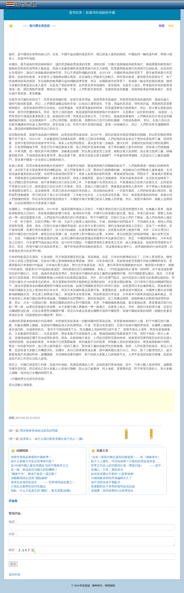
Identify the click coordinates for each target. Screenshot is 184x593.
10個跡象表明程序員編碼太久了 (111, 478)
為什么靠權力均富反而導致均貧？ (33, 461)
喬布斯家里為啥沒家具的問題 (39, 430)
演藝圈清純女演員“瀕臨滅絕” (29, 478)
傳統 (171, 25)
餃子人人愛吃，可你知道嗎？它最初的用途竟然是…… (126, 461)
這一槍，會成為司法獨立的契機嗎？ (34, 469)
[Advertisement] (75, 40)
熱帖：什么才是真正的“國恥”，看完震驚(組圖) (41, 490)
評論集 (13, 500)
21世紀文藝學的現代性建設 (28, 486)
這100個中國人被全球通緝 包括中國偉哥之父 (39, 465)
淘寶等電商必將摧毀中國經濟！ (31, 457)
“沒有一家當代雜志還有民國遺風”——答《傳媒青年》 (126, 457)
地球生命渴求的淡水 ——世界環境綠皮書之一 (43, 482)
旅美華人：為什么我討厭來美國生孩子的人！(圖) (51, 438)
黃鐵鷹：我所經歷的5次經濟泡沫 (112, 490)
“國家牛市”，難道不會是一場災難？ (34, 473)
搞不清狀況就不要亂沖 (105, 482)
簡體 (161, 25)
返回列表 (14, 574)
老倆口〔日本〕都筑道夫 (107, 469)
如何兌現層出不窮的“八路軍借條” (112, 473)
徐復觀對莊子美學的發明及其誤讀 (113, 486)
